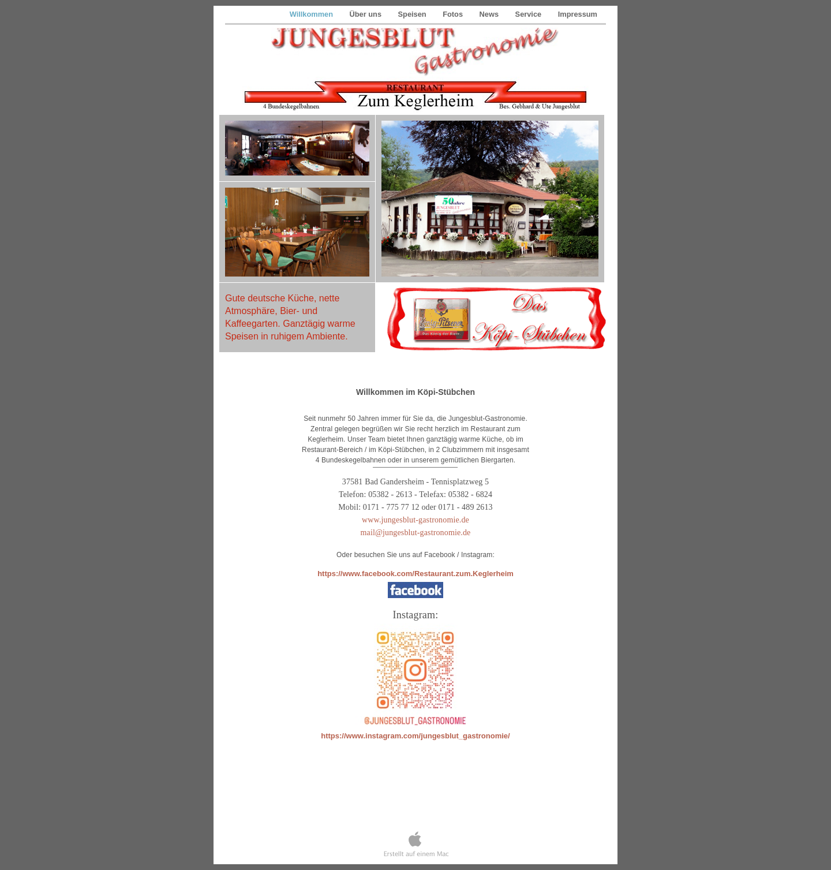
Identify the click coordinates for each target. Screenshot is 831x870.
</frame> (415, 801)
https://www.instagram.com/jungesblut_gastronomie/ (415, 735)
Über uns (367, 14)
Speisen (413, 14)
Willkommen (312, 14)
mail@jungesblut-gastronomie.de (416, 532)
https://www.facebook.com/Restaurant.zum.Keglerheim (415, 573)
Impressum (577, 14)
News (490, 14)
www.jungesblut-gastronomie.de (415, 520)
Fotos (454, 14)
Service (529, 14)
